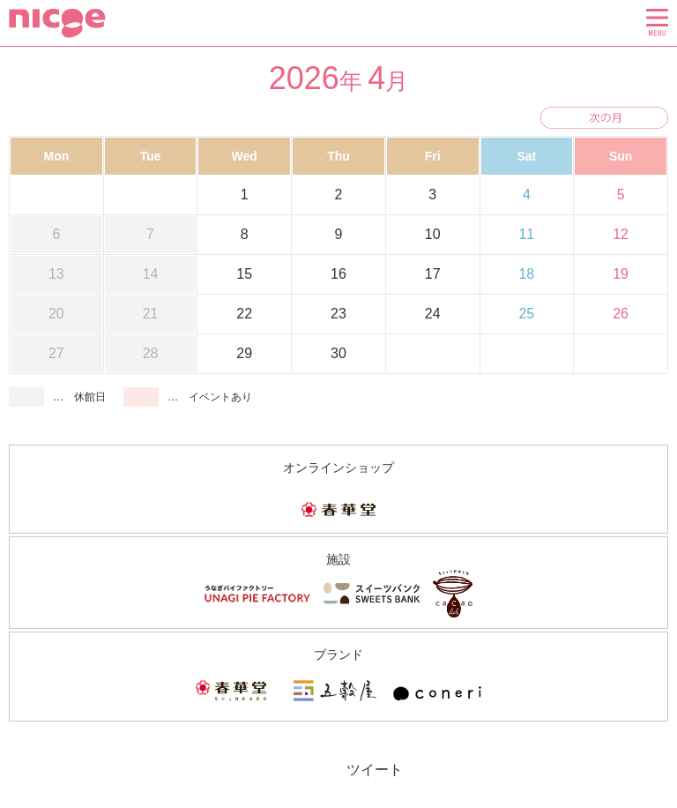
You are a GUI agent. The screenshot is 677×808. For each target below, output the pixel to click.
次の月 (604, 118)
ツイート (374, 769)
